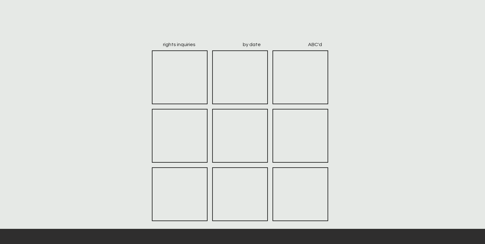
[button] (180, 77)
